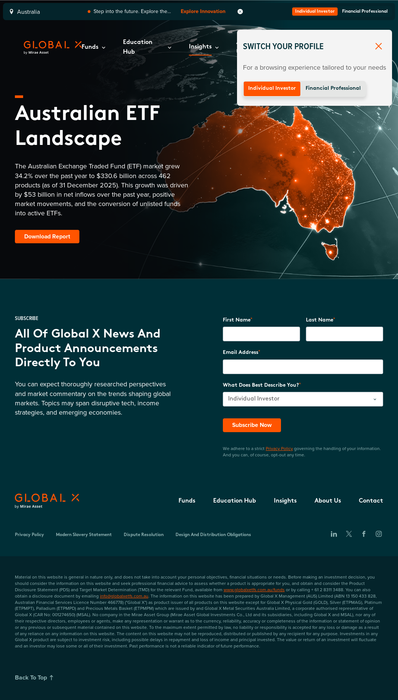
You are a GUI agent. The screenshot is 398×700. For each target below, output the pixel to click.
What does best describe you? (261, 385)
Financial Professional (333, 88)
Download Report (47, 236)
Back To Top (35, 677)
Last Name (319, 320)
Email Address (240, 353)
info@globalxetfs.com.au (124, 596)
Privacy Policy (279, 448)
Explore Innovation (203, 11)
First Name (236, 320)
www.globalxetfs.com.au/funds (254, 589)
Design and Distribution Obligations (213, 535)
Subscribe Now (252, 425)
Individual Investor (272, 88)
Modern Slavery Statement (84, 535)
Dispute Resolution (144, 535)
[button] (93, 48)
